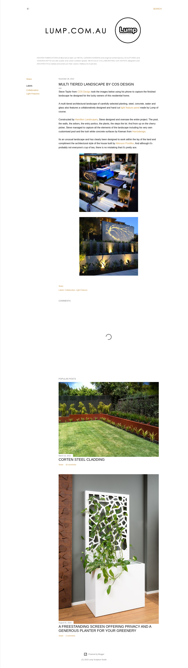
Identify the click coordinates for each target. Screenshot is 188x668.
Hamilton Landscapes (86, 119)
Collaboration (32, 90)
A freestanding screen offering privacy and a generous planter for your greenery (105, 629)
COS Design (84, 91)
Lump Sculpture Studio (97, 660)
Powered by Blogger (94, 654)
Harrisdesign (139, 131)
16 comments (71, 465)
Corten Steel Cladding (82, 459)
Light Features (33, 94)
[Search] (157, 8)
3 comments (70, 636)
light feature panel (130, 107)
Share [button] (29, 79)
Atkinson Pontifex (125, 143)
